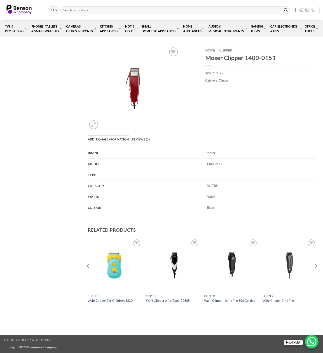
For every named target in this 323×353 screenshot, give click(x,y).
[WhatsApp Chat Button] (311, 341)
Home (210, 50)
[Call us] (313, 10)
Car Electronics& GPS (285, 29)
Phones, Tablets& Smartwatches (46, 29)
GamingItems (258, 29)
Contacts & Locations (33, 340)
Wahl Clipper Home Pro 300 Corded (229, 300)
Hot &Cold (131, 29)
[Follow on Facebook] (295, 10)
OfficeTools (311, 29)
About (8, 340)
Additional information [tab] (108, 139)
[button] (93, 124)
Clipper (225, 50)
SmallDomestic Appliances (160, 29)
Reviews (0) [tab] (141, 139)
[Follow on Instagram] (301, 10)
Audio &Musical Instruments (227, 29)
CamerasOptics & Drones (81, 29)
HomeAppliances (193, 29)
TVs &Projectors (16, 29)
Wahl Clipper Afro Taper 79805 (168, 300)
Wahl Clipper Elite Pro (278, 300)
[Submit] (286, 10)
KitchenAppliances (110, 29)
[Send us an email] (307, 10)
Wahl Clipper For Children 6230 (110, 300)
